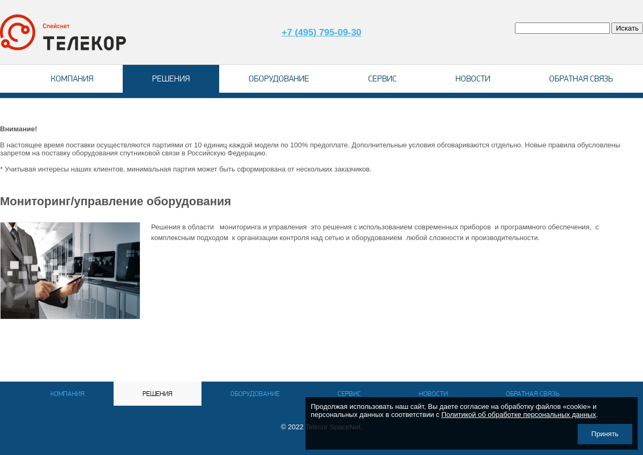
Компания (72, 78)
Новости (472, 78)
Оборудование (279, 78)
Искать (627, 28)
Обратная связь (581, 78)
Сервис (382, 78)
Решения (171, 78)
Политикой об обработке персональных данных (519, 415)
